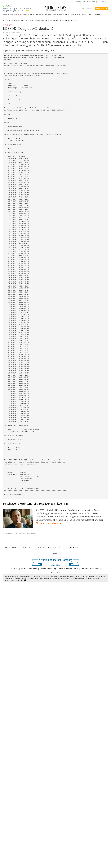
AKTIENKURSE (12, 14)
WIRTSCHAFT (27, 14)
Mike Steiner (94, 569)
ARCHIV (78, 1)
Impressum (33, 569)
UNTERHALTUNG (50, 14)
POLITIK (35, 14)
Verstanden (19, 580)
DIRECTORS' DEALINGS (45, 17)
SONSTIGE (96, 14)
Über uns (84, 569)
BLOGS (83, 1)
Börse (27, 20)
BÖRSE (20, 14)
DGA (14, 25)
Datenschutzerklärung (48, 569)
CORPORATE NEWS (33, 17)
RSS (98, 1)
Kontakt (23, 569)
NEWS (5, 14)
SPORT (41, 14)
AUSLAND (71, 14)
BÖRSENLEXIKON (91, 1)
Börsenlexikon (10, 547)
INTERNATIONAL (87, 14)
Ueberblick (33, 20)
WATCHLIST (105, 1)
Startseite (20, 20)
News (16, 569)
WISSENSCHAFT (62, 14)
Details (13, 580)
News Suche (100, 8)
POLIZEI (77, 14)
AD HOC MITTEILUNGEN (9, 17)
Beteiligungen (7, 25)
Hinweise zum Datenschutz (68, 569)
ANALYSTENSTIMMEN (21, 17)
